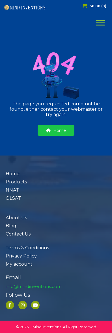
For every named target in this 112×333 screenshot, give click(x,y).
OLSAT (13, 198)
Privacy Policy (21, 256)
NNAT (12, 190)
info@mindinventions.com (34, 286)
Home (56, 130)
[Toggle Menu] (100, 22)
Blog (11, 225)
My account (19, 264)
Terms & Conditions (27, 247)
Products (16, 182)
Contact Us (18, 234)
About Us (16, 217)
